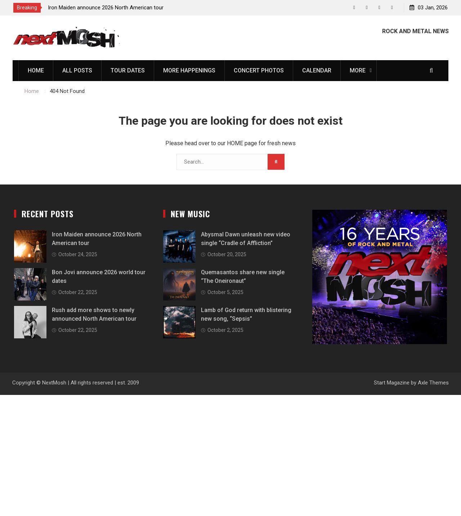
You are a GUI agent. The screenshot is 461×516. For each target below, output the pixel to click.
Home (36, 70)
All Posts (77, 70)
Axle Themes (433, 382)
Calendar (316, 70)
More (358, 70)
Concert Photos (259, 70)
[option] (112, 7)
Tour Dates (128, 70)
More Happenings (189, 70)
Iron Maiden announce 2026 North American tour (106, 7)
